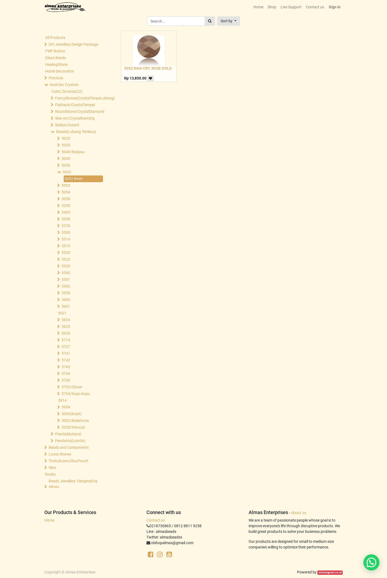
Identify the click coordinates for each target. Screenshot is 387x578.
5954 (66, 407)
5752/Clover (72, 387)
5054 (66, 192)
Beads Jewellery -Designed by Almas (73, 484)
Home (49, 520)
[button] (228, 21)
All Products (55, 37)
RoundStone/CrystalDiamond (79, 111)
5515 (66, 246)
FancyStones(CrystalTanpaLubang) (79, 98)
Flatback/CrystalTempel (75, 105)
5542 (66, 286)
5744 (66, 373)
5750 (66, 380)
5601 (66, 306)
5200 (66, 205)
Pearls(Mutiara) (68, 434)
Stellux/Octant (67, 125)
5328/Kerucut (73, 427)
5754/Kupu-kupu (76, 394)
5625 (66, 326)
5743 (66, 367)
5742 (66, 360)
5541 (66, 279)
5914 (62, 400)
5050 (66, 165)
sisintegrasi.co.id (330, 572)
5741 (66, 353)
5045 (66, 158)
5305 (66, 212)
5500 (66, 232)
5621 (62, 313)
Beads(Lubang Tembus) (76, 132)
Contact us (155, 520)
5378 (66, 226)
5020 (66, 138)
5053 (66, 185)
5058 (66, 199)
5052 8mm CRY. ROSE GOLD (148, 68)
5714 (66, 340)
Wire (52, 467)
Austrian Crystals (64, 84)
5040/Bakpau (73, 152)
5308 (66, 219)
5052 (67, 172)
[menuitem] (258, 7)
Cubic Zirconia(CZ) (67, 91)
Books (50, 474)
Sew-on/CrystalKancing (75, 118)
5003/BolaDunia (75, 420)
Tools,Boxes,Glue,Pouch (68, 461)
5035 (66, 145)
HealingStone (56, 64)
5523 (66, 259)
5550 (66, 293)
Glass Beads (55, 58)
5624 (66, 320)
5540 (66, 273)
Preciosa (56, 78)
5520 (66, 252)
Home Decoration (59, 71)
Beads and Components (69, 447)
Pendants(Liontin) (70, 441)
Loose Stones (60, 454)
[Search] (210, 21)
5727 (66, 346)
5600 (66, 299)
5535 (66, 266)
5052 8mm (73, 179)
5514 (66, 239)
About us (298, 513)
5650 (66, 333)
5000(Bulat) (72, 414)
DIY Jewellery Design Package (73, 44)
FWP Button (55, 51)
